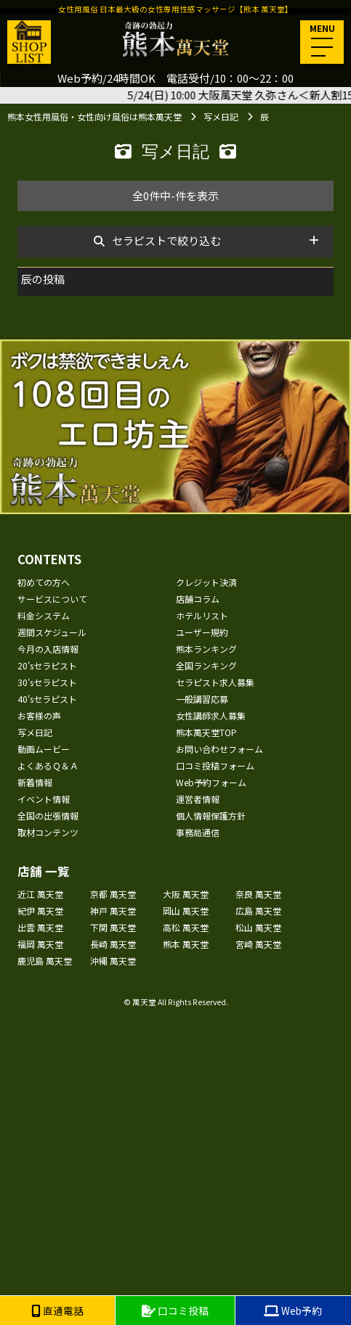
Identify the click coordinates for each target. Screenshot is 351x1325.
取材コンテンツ (47, 832)
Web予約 (293, 1310)
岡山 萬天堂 (186, 910)
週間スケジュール (51, 632)
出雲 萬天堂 (40, 927)
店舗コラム (197, 599)
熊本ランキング (206, 649)
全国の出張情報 (47, 815)
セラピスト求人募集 (215, 682)
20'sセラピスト (47, 665)
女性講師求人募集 (211, 715)
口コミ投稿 (175, 1310)
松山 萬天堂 (258, 927)
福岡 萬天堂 (40, 944)
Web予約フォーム (211, 782)
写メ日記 (34, 732)
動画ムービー (43, 749)
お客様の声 (39, 715)
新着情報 (34, 782)
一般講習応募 (202, 699)
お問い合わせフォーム (219, 749)
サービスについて (52, 599)
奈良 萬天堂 (258, 894)
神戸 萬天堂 (113, 910)
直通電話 (57, 1310)
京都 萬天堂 (113, 894)
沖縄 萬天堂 (113, 960)
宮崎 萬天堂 (258, 944)
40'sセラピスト (47, 699)
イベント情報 (43, 799)
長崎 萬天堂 (113, 944)
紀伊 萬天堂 (40, 910)
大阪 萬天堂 (186, 894)
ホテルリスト (202, 615)
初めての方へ (43, 582)
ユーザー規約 (202, 632)
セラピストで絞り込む (166, 240)
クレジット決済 (206, 582)
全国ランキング (206, 665)
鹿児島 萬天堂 (44, 960)
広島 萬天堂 (258, 910)
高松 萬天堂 (186, 927)
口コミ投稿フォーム (215, 765)
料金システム (43, 615)
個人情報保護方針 (211, 815)
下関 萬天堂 (113, 927)
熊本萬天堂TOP (206, 732)
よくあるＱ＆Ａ (47, 765)
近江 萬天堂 (40, 894)
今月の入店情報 (47, 649)
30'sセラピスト (47, 682)
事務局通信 (197, 832)
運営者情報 (197, 799)
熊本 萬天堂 (186, 944)
